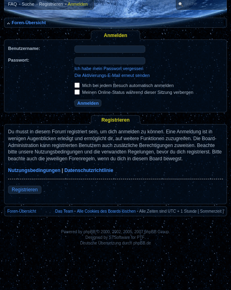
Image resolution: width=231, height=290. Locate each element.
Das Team (64, 211)
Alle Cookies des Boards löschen (106, 211)
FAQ (12, 4)
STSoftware (119, 237)
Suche (28, 4)
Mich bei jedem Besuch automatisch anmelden (124, 85)
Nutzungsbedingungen (34, 170)
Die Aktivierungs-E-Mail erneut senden (112, 75)
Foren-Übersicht (29, 22)
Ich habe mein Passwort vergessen (108, 68)
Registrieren (51, 4)
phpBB (89, 232)
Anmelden (78, 4)
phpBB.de (142, 243)
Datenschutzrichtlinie (88, 170)
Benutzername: (24, 48)
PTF (140, 237)
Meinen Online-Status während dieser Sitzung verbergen (133, 92)
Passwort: (18, 60)
